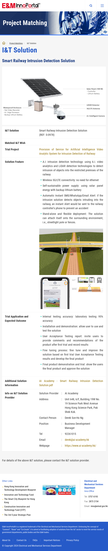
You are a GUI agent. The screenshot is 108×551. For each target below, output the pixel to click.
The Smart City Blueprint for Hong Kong (19, 501)
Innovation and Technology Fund (19, 494)
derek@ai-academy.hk (77, 439)
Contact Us (21, 540)
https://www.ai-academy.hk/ (80, 445)
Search (90, 5)
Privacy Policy (72, 540)
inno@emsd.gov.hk (99, 506)
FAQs (35, 540)
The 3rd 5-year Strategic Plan (17, 515)
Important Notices (52, 540)
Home (3, 43)
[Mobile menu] (102, 5)
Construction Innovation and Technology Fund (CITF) (17, 508)
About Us (6, 540)
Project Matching (16, 43)
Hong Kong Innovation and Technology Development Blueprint (20, 488)
